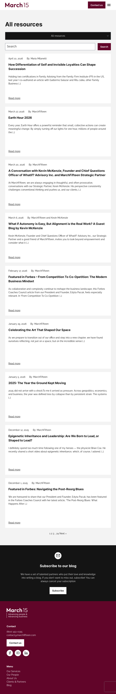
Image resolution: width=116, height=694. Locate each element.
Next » (63, 533)
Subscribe (58, 590)
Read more (14, 98)
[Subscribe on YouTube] (18, 653)
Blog (9, 685)
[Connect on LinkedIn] (26, 653)
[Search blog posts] (50, 46)
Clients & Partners (16, 681)
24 (57, 533)
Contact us (97, 5)
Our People (13, 674)
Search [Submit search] (104, 46)
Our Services (13, 671)
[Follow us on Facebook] (10, 653)
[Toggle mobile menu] (108, 5)
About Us (12, 678)
